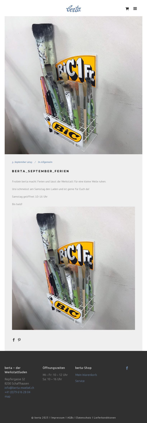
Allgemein (46, 162)
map (7, 396)
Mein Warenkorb (86, 374)
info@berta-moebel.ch (19, 387)
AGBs (70, 417)
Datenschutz (83, 417)
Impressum (58, 417)
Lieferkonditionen (105, 417)
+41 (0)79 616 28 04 (17, 392)
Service (80, 381)
